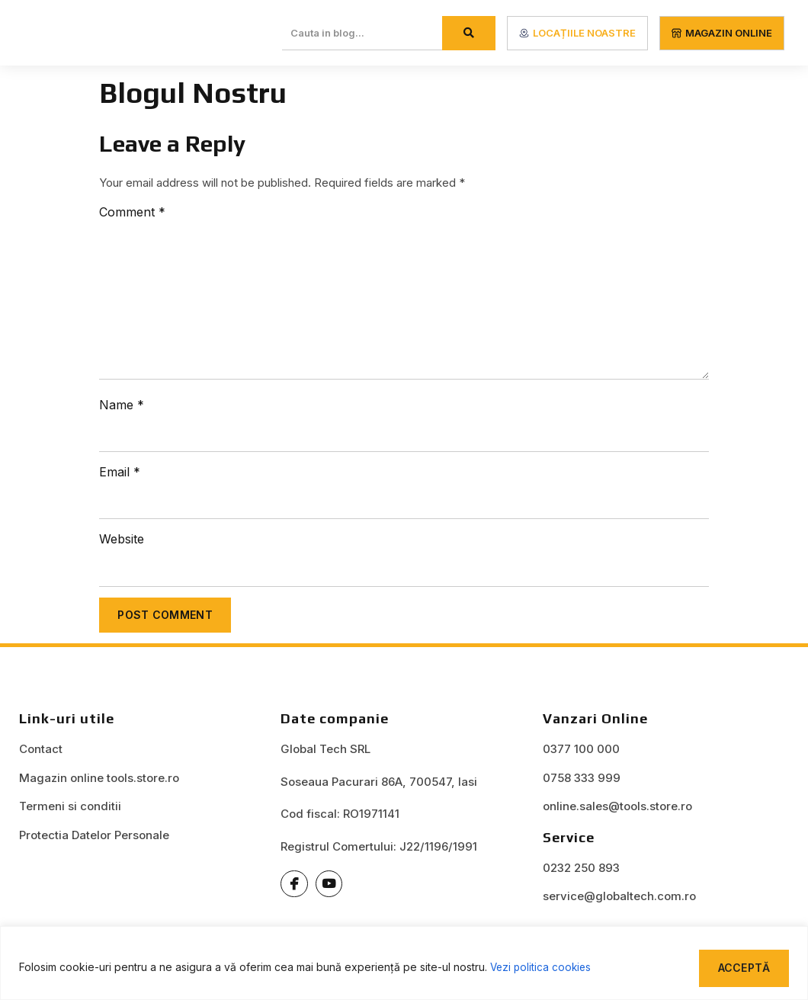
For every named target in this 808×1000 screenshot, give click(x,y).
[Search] (468, 33)
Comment (132, 212)
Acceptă (742, 966)
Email (119, 472)
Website (121, 539)
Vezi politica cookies (542, 966)
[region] (404, 963)
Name (121, 405)
